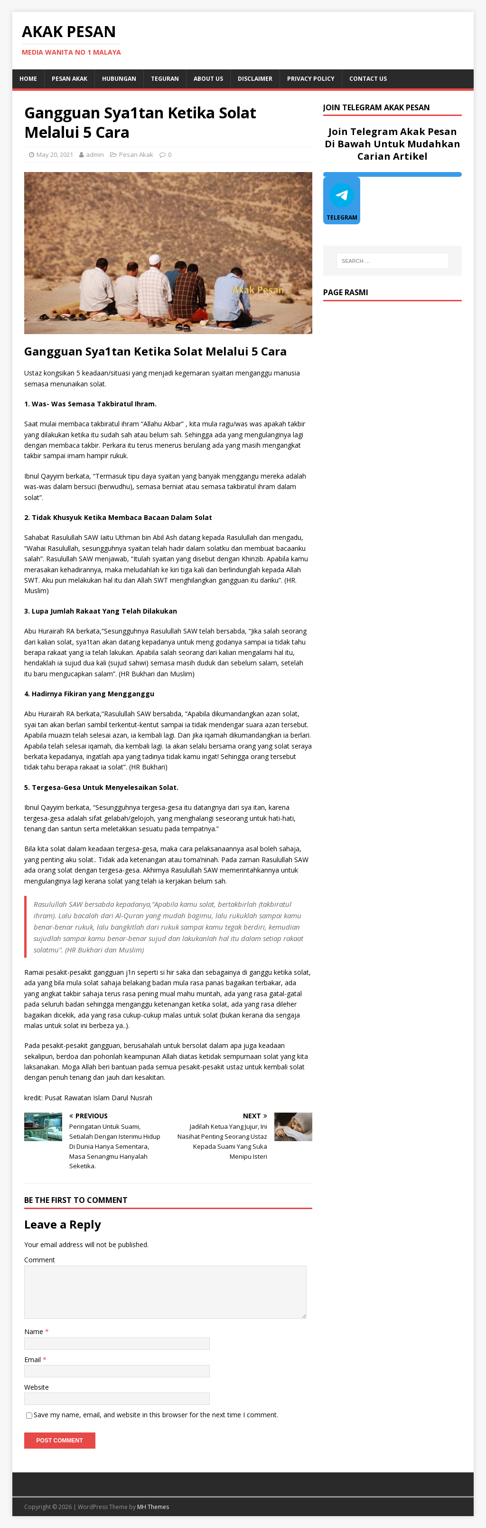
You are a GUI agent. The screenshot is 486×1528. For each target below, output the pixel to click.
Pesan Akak (69, 79)
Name (34, 1331)
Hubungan (119, 79)
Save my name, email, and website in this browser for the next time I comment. (156, 1414)
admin (95, 154)
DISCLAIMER (255, 79)
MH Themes (153, 1507)
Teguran (165, 79)
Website (36, 1387)
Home (28, 79)
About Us (208, 79)
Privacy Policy (311, 79)
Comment (39, 1259)
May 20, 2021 (55, 154)
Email (33, 1359)
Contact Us (368, 79)
